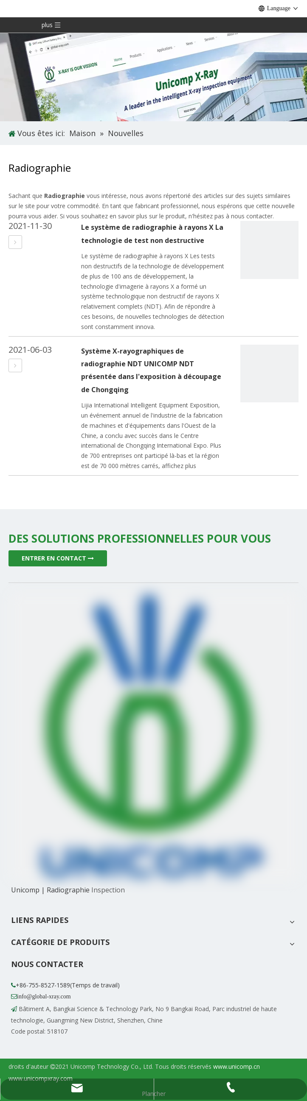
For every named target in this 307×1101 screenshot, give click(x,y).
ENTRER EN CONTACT (58, 558)
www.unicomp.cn (236, 1066)
